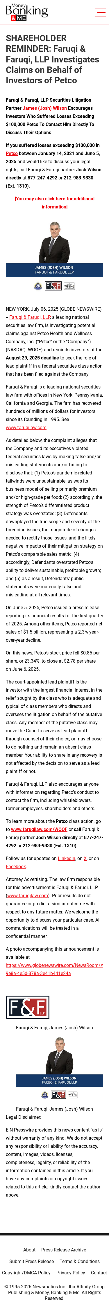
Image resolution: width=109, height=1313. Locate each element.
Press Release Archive (63, 1250)
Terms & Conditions (80, 1261)
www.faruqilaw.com (26, 427)
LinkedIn (66, 858)
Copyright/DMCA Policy (26, 1273)
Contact (99, 1273)
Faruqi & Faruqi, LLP (29, 317)
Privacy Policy (70, 1273)
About (29, 1250)
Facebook (16, 866)
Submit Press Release (31, 1261)
